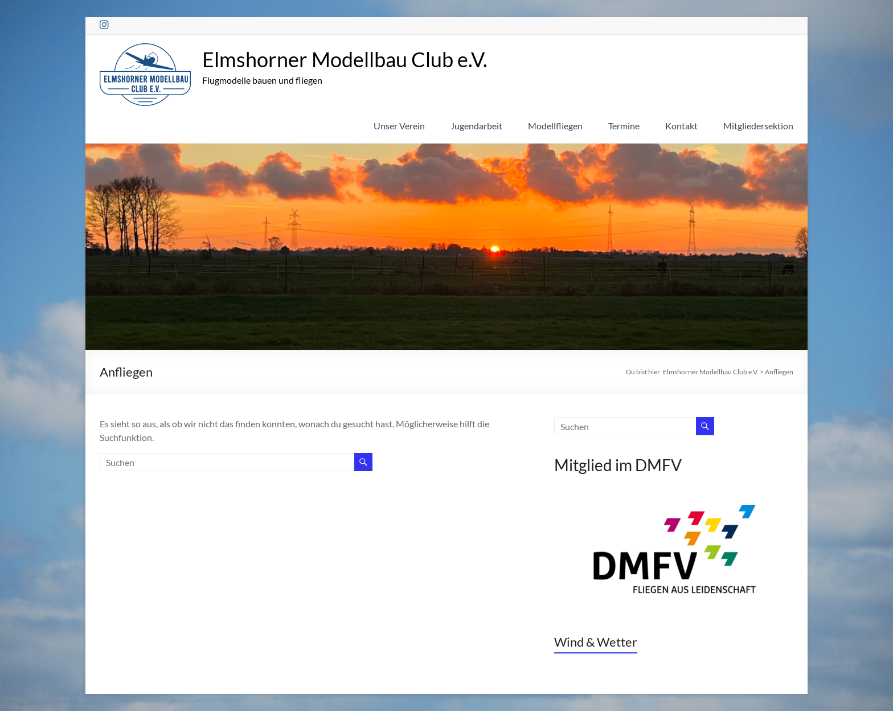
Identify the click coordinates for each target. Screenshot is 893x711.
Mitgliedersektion (758, 125)
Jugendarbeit (476, 125)
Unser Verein (399, 125)
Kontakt (681, 125)
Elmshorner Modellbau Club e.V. (345, 59)
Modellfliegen (555, 125)
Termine (624, 125)
